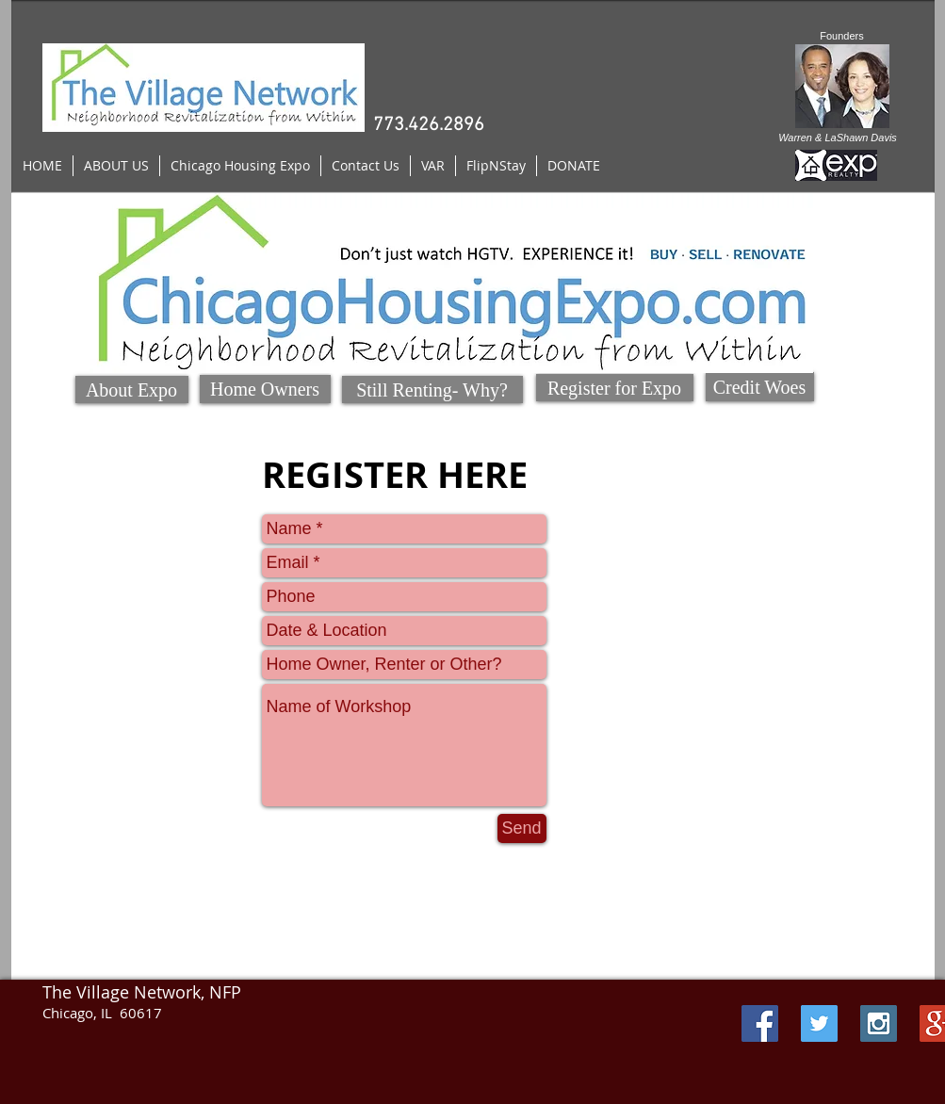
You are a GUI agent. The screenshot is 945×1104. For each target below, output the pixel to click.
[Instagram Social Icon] (878, 1023)
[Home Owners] (265, 389)
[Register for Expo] (614, 387)
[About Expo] (131, 389)
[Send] (521, 828)
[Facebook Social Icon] (759, 1023)
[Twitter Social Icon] (819, 1023)
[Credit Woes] (760, 386)
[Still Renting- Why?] (432, 389)
